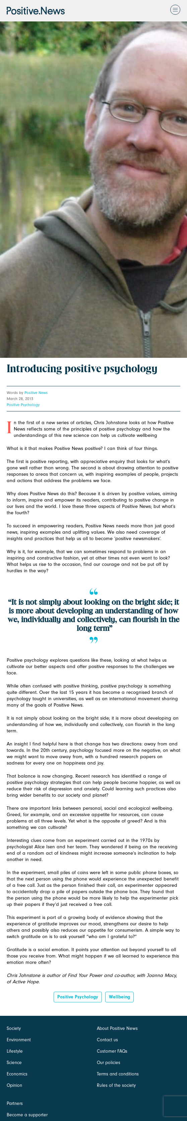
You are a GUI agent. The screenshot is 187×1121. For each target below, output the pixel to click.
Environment (19, 1040)
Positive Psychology (23, 404)
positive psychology (77, 997)
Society (14, 1028)
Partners (15, 1103)
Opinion (14, 1085)
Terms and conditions (118, 1074)
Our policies (108, 1062)
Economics (17, 1074)
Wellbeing (119, 997)
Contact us (107, 1040)
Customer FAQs (112, 1051)
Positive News (36, 392)
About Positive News (117, 1028)
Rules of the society (116, 1085)
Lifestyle (15, 1051)
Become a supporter (27, 1115)
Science (14, 1062)
